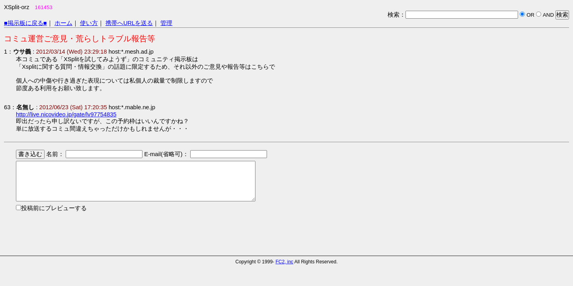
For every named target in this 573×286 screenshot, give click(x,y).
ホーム (63, 23)
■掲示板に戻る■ (25, 23)
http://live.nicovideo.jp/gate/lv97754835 (66, 114)
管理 (166, 23)
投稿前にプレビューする (54, 208)
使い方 (89, 23)
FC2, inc (284, 262)
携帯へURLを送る (129, 23)
